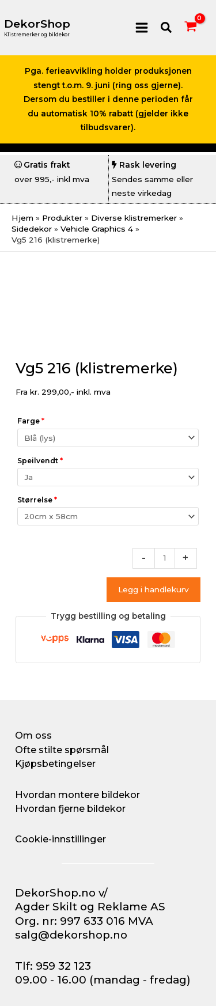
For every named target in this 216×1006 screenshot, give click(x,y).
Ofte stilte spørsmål (62, 749)
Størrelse (37, 500)
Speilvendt (40, 460)
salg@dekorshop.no (71, 934)
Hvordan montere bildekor (77, 794)
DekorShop (37, 24)
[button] (167, 28)
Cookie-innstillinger (60, 839)
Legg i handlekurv (153, 589)
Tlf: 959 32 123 (53, 966)
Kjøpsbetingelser (55, 763)
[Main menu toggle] (141, 27)
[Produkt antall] (164, 558)
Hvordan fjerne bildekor (70, 808)
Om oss (33, 735)
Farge (30, 421)
